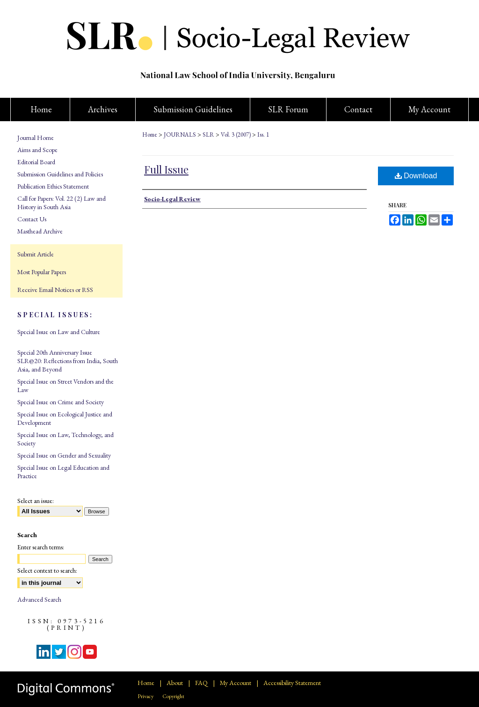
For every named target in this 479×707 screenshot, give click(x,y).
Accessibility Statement (292, 682)
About (175, 682)
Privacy (145, 696)
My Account (235, 682)
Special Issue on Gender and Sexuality (64, 455)
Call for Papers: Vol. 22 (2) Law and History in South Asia (61, 202)
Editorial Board (36, 162)
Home (149, 134)
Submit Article (35, 254)
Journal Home (35, 137)
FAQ (201, 682)
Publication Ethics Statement (53, 186)
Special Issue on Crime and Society (60, 402)
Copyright (173, 696)
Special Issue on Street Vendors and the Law (65, 385)
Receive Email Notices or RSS (55, 289)
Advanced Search (39, 599)
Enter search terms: (40, 547)
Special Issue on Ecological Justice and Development (64, 418)
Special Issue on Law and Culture (58, 332)
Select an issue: (35, 500)
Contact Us (31, 219)
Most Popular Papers (41, 272)
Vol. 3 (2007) (236, 134)
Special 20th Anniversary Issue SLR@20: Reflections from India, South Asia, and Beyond (67, 360)
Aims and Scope (37, 150)
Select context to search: (47, 570)
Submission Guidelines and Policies (60, 174)
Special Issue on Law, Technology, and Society (65, 438)
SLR (208, 134)
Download (416, 176)
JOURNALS (180, 134)
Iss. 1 (263, 134)
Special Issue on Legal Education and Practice (63, 471)
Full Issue (166, 169)
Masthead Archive (40, 231)
